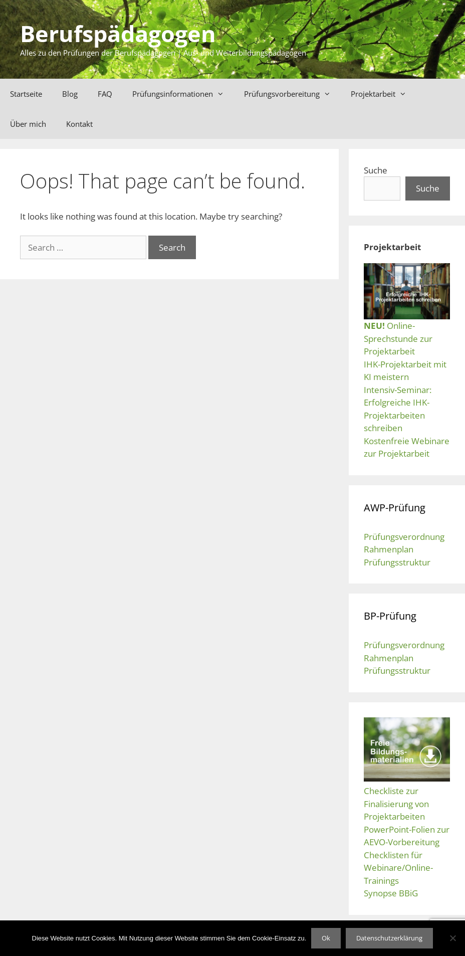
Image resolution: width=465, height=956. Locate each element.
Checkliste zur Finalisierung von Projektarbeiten (396, 803)
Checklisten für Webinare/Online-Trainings (398, 867)
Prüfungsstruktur (397, 562)
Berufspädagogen (118, 33)
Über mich (28, 124)
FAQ (105, 94)
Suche (375, 170)
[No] (452, 938)
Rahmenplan (388, 549)
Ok (326, 937)
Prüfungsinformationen (183, 94)
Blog (70, 94)
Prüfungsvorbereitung (292, 94)
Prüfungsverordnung (404, 536)
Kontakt (79, 124)
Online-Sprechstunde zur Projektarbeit (398, 338)
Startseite (26, 94)
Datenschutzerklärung (389, 937)
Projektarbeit (383, 94)
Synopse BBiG (391, 893)
